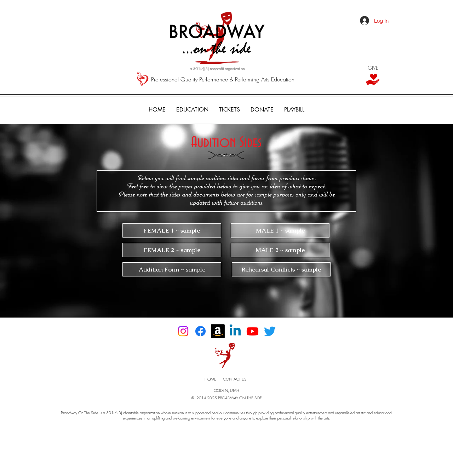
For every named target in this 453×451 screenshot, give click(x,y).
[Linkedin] (235, 331)
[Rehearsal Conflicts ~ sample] (281, 269)
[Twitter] (270, 331)
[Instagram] (183, 331)
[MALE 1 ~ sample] (280, 230)
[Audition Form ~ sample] (171, 269)
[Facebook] (200, 331)
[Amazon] (218, 331)
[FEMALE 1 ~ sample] (171, 230)
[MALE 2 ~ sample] (280, 250)
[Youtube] (252, 331)
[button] (229, 109)
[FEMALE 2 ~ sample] (171, 250)
